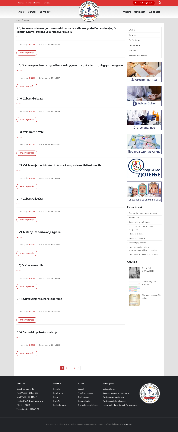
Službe (21, 11)
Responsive (128, 424)
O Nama (127, 11)
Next (78, 368)
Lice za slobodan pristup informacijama (119, 405)
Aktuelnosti (154, 11)
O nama (21, 3)
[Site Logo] (89, 11)
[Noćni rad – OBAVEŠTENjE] (134, 272)
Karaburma (58, 393)
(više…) (19, 36)
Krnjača (56, 401)
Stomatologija (84, 401)
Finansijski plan (136, 234)
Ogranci (32, 11)
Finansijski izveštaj (137, 238)
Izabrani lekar (108, 389)
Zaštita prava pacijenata (113, 397)
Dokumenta (139, 11)
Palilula (56, 389)
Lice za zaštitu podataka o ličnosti (143, 254)
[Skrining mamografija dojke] (134, 300)
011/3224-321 (26, 393)
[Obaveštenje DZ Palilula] (134, 286)
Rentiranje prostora (137, 242)
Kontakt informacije (33, 3)
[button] (160, 2)
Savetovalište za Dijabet (139, 222)
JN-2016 (32, 44)
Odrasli (81, 389)
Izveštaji (47, 3)
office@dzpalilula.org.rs (32, 401)
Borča (55, 397)
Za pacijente (45, 11)
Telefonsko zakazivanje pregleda (143, 213)
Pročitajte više (27, 53)
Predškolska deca (85, 393)
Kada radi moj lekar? (143, 3)
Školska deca (83, 397)
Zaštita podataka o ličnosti (114, 401)
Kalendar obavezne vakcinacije (115, 393)
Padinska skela (59, 405)
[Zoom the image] (149, 384)
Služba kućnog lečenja (87, 405)
